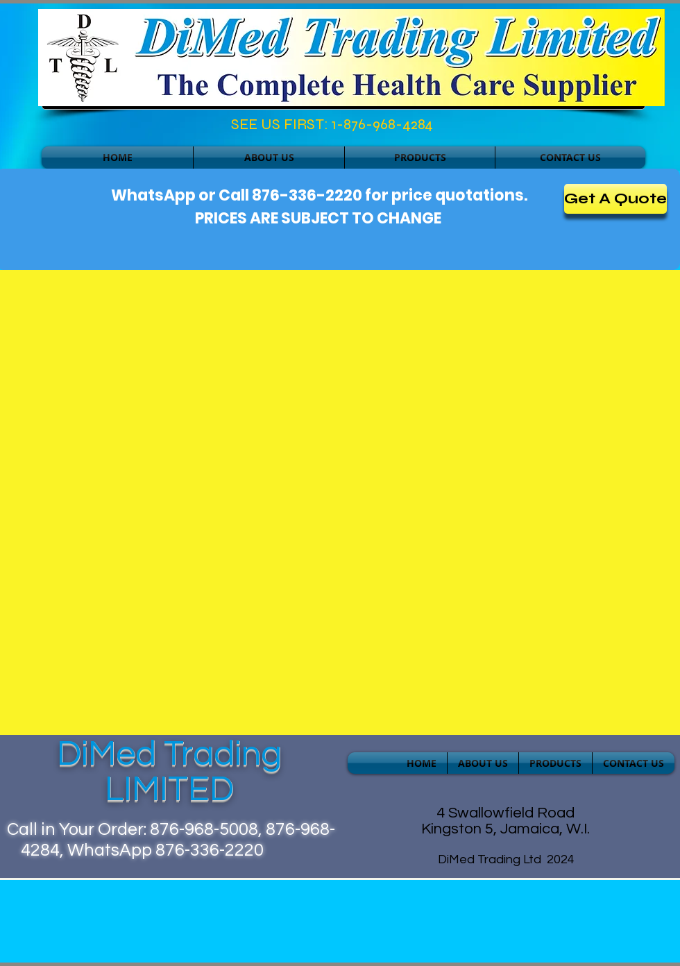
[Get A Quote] (615, 199)
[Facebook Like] (102, 128)
